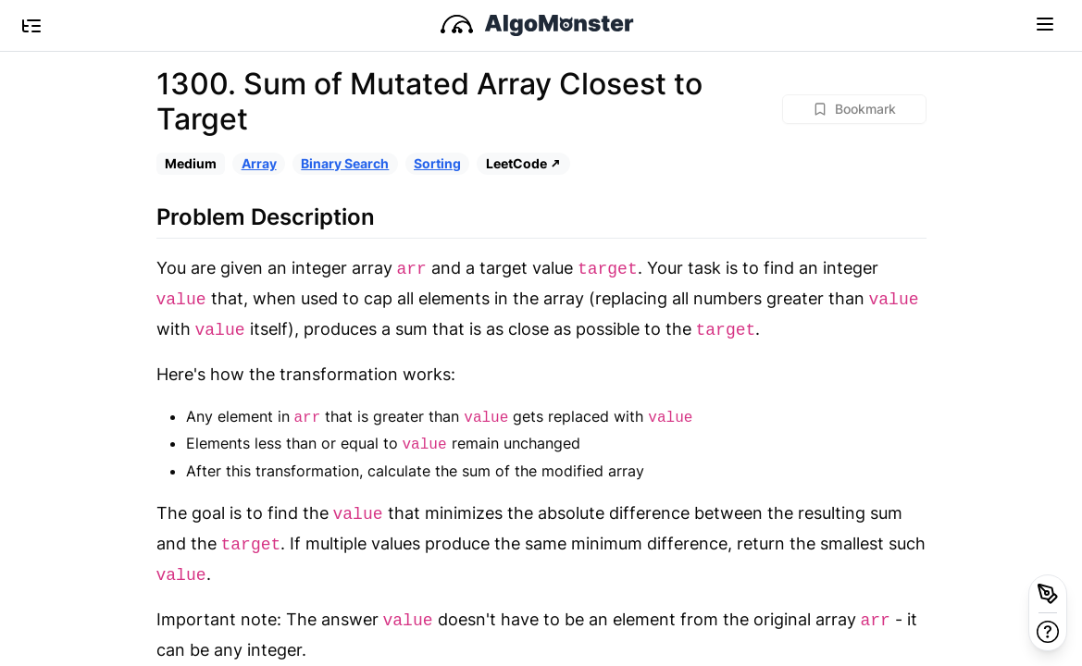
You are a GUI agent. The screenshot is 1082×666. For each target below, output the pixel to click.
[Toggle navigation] (1045, 23)
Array (259, 163)
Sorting (437, 163)
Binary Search (345, 163)
